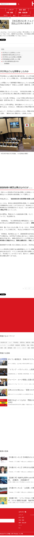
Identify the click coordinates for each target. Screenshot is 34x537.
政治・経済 (22, 9)
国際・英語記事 (22, 12)
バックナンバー (25, 15)
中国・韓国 (10, 12)
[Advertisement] (17, 315)
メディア (11, 9)
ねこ (14, 15)
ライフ (5, 15)
